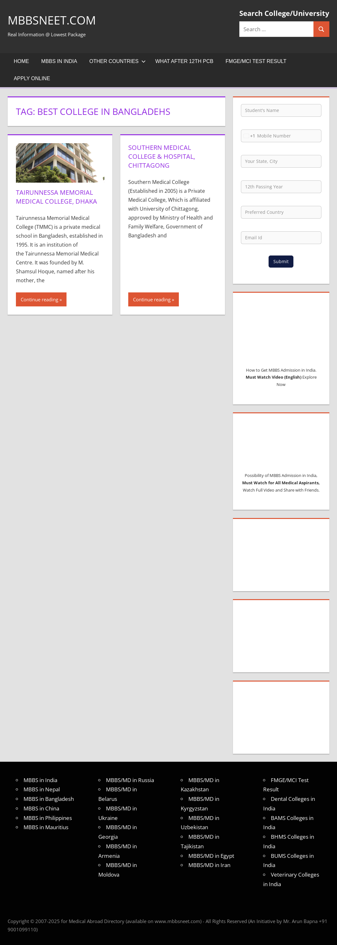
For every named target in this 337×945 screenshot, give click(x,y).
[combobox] (248, 136)
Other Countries (117, 61)
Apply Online (32, 78)
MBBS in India (59, 61)
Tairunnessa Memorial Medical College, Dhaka (56, 197)
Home (21, 61)
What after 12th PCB (184, 61)
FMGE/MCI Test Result (256, 61)
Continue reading (39, 299)
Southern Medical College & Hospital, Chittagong (161, 156)
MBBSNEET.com (52, 20)
